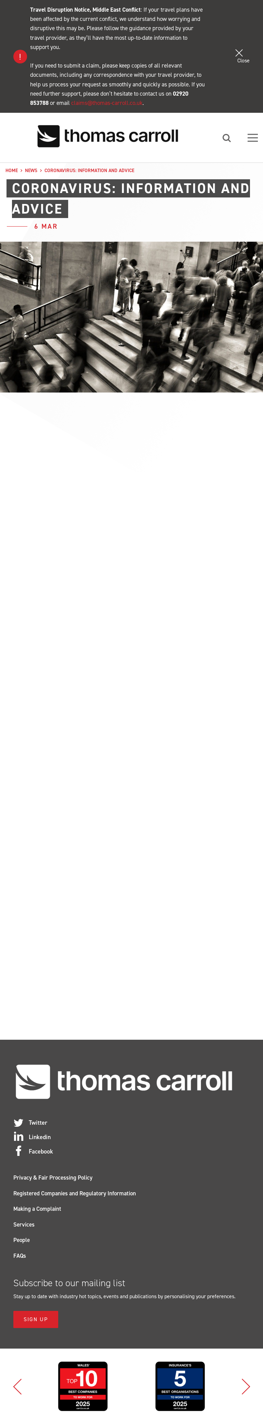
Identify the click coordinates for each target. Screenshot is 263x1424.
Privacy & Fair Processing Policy (52, 1177)
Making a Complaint (37, 1208)
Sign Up (36, 1319)
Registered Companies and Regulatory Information (74, 1193)
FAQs (19, 1255)
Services (24, 1224)
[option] (83, 1386)
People (21, 1240)
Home (11, 170)
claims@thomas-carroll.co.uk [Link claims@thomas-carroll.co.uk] (106, 103)
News (31, 170)
